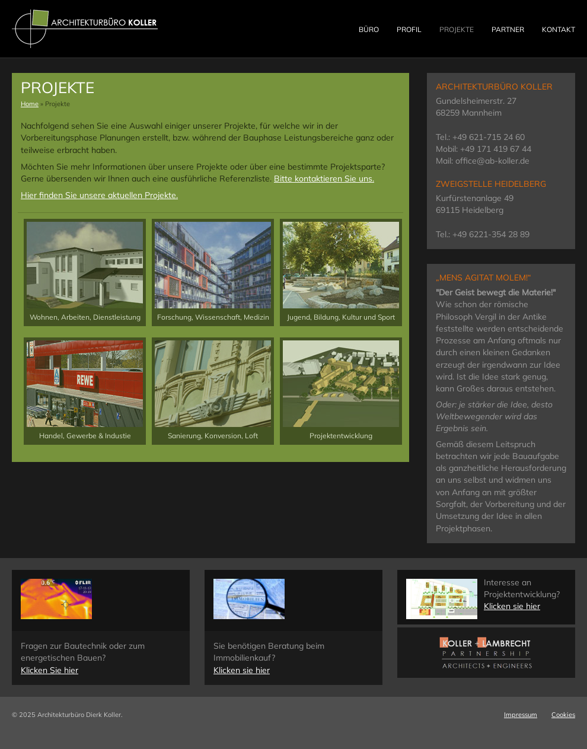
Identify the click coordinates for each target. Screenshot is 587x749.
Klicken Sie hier (49, 670)
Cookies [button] (563, 714)
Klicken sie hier (241, 670)
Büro (369, 29)
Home (30, 104)
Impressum (520, 714)
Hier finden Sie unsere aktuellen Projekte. (99, 195)
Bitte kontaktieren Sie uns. (324, 178)
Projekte (456, 29)
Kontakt (558, 29)
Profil (409, 29)
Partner (508, 29)
